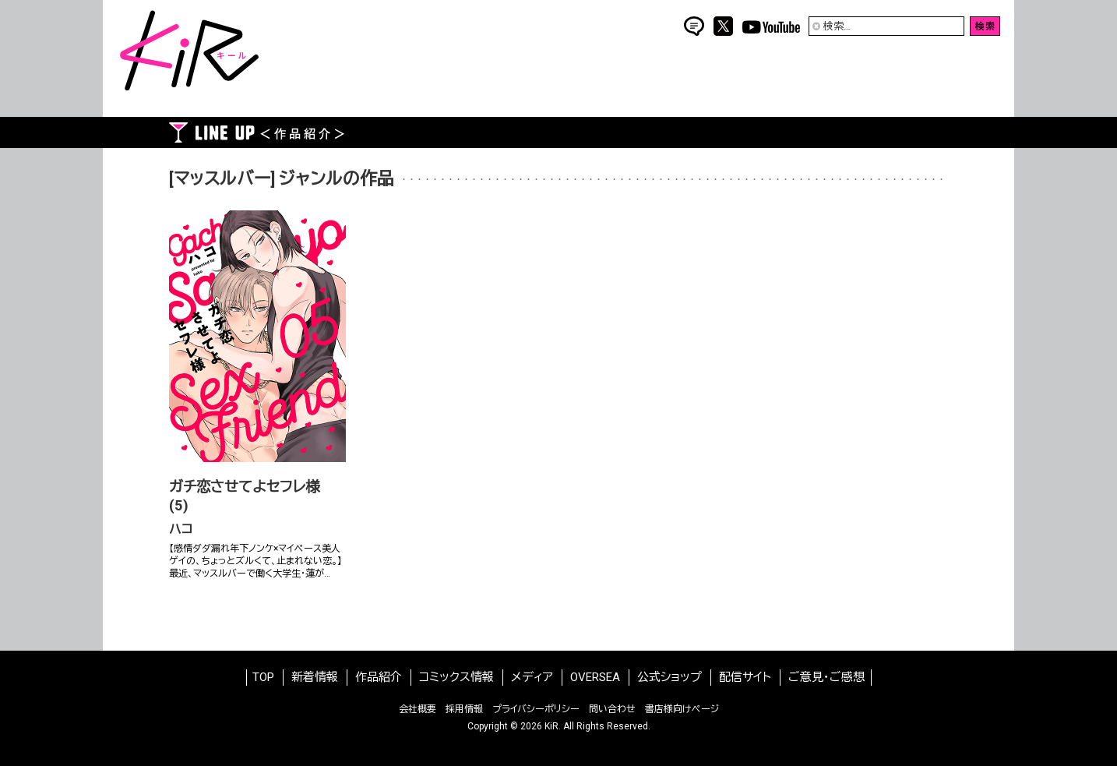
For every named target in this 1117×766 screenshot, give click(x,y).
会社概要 (417, 709)
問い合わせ (612, 709)
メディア (532, 677)
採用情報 (464, 709)
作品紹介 (378, 677)
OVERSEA (595, 677)
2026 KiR (539, 726)
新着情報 (314, 677)
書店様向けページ (682, 709)
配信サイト (745, 677)
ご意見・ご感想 (826, 677)
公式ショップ (669, 677)
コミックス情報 (456, 677)
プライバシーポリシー (536, 709)
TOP (263, 677)
